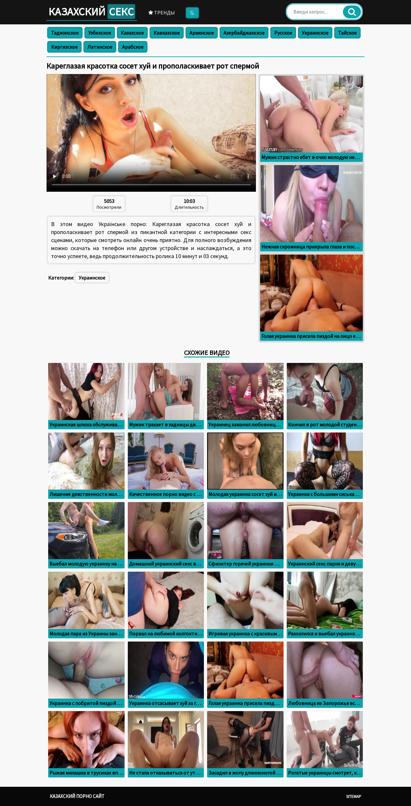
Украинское (315, 32)
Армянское (201, 32)
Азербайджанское (244, 32)
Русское (283, 32)
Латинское (99, 47)
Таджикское (65, 32)
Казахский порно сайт (77, 796)
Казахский (91, 11)
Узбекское (99, 32)
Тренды (161, 12)
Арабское (133, 47)
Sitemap (353, 796)
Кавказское (166, 32)
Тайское (347, 32)
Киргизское (64, 47)
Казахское (132, 32)
